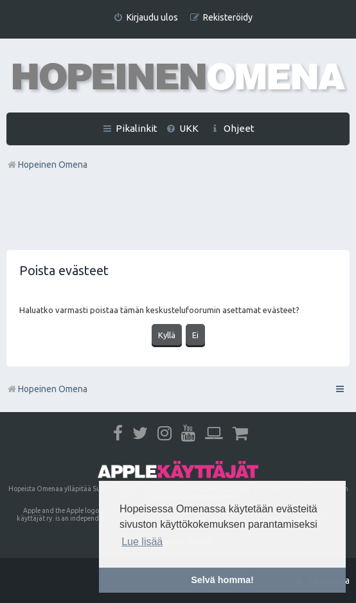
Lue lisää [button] (142, 541)
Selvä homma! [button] (222, 580)
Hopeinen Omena (46, 389)
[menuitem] (145, 18)
